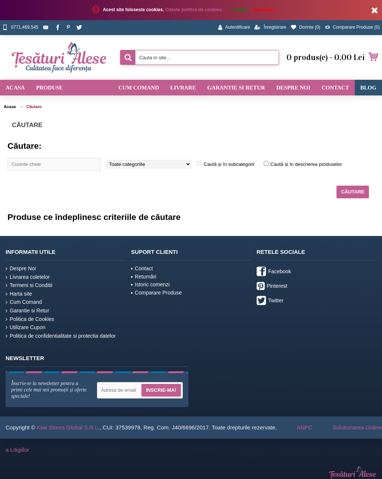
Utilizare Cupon (26, 327)
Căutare (33, 106)
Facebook (274, 272)
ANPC (304, 427)
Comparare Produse (156, 293)
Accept (239, 9)
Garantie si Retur (27, 311)
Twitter (270, 301)
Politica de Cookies (30, 319)
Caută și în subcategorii (229, 164)
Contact (142, 268)
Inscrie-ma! (161, 390)
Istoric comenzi (150, 284)
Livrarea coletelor (28, 277)
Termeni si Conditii (29, 285)
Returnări (143, 277)
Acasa (10, 106)
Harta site (19, 294)
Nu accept (264, 9)
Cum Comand (24, 302)
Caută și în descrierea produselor (306, 164)
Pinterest (272, 286)
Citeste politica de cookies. (194, 9)
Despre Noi (21, 268)
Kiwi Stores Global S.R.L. (68, 427)
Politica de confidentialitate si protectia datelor (61, 336)
